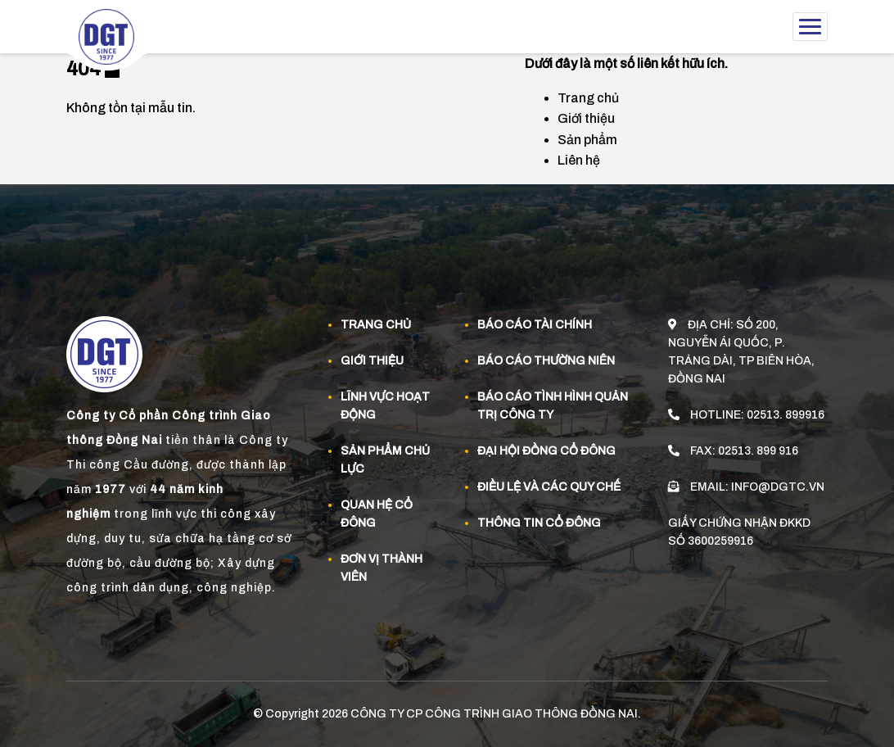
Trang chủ (588, 98)
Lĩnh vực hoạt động (385, 406)
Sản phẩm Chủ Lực (385, 460)
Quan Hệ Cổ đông (377, 514)
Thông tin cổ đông (539, 523)
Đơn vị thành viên (381, 568)
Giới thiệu (586, 118)
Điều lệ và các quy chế (549, 487)
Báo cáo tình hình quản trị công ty (552, 406)
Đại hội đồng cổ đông (546, 451)
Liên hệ (579, 160)
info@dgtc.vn (777, 487)
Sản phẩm (587, 140)
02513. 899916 (785, 415)
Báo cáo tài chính (534, 325)
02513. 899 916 (758, 451)
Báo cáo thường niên (546, 361)
